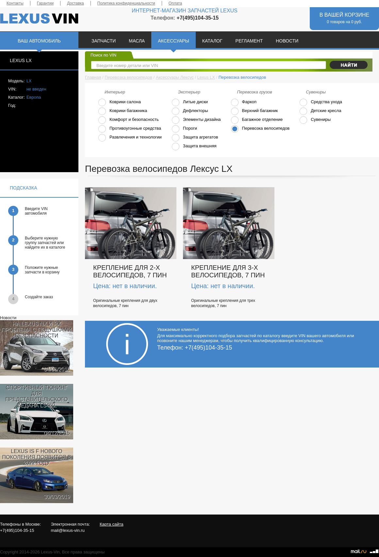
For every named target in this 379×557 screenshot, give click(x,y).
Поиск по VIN (103, 55)
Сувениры (315, 120)
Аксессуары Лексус (175, 77)
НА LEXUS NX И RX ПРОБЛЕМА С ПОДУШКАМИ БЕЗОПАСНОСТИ (37, 329)
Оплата (175, 3)
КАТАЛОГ (212, 40)
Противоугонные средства (129, 129)
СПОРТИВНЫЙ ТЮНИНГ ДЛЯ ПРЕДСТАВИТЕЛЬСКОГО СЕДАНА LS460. (36, 396)
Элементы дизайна (196, 120)
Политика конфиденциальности (126, 3)
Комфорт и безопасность (128, 120)
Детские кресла (320, 111)
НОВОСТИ (287, 40)
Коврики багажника (122, 111)
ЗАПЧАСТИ (103, 40)
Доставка (75, 3)
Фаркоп (243, 102)
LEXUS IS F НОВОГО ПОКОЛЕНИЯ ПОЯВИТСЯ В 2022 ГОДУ (36, 457)
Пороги (184, 129)
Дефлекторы (190, 111)
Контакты (15, 3)
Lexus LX (206, 77)
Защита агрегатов (195, 138)
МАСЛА (137, 40)
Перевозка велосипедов (128, 77)
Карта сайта (111, 524)
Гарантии (45, 3)
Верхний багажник (254, 111)
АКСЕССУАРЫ (173, 40)
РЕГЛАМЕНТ (249, 40)
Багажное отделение (257, 120)
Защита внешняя (194, 146)
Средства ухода (320, 102)
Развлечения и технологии (130, 138)
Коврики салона (119, 102)
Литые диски (190, 102)
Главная (93, 77)
